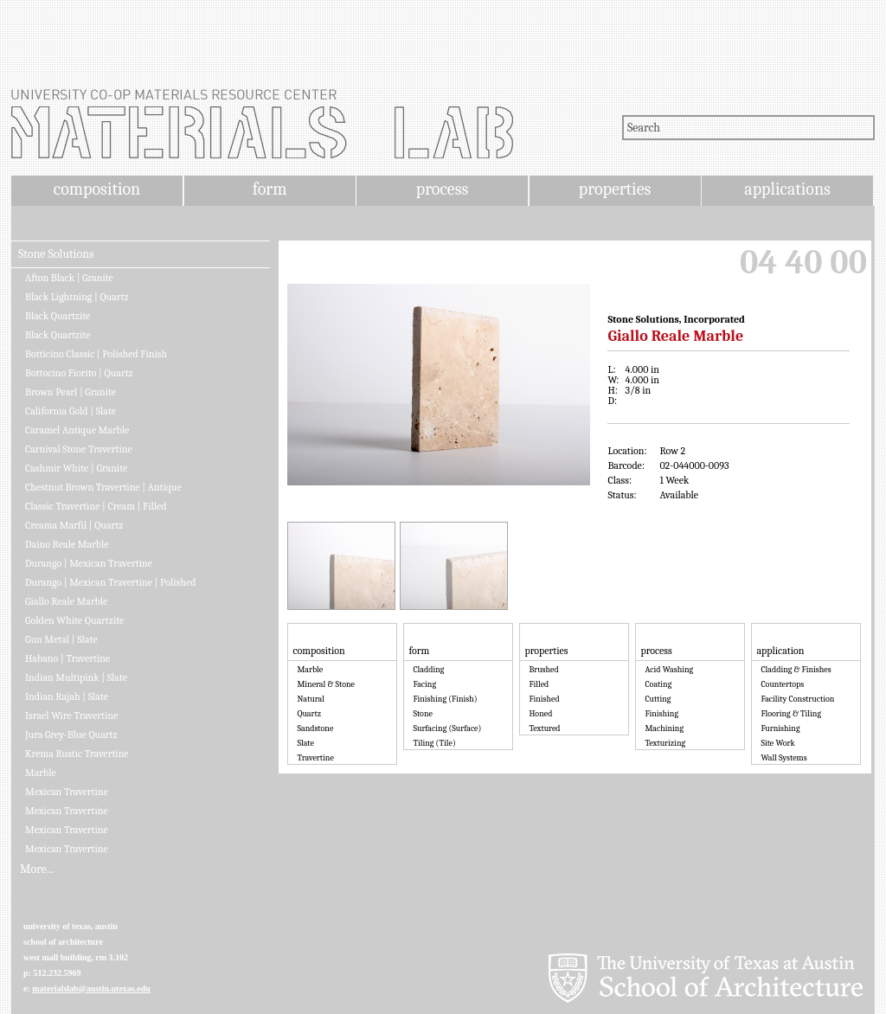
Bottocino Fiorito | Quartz (79, 373)
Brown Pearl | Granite (70, 392)
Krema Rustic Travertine (77, 754)
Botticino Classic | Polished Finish (96, 354)
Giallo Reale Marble (66, 601)
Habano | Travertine (67, 658)
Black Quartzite (57, 316)
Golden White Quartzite (74, 620)
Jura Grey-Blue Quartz (71, 734)
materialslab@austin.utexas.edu (91, 988)
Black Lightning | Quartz (77, 297)
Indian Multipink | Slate (76, 677)
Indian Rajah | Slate (66, 696)
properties (615, 189)
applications (787, 189)
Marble (40, 773)
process (442, 189)
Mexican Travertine (66, 792)
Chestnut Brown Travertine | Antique (103, 487)
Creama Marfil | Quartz (74, 525)
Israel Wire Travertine (71, 715)
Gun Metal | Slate (61, 639)
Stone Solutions (56, 254)
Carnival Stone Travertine (78, 449)
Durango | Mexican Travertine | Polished (110, 582)
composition (97, 189)
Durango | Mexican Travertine (88, 563)
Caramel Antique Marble (77, 430)
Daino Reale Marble (67, 544)
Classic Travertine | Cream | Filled (96, 506)
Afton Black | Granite (69, 278)
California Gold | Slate (70, 411)
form (270, 189)
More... (37, 869)
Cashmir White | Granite (76, 468)
